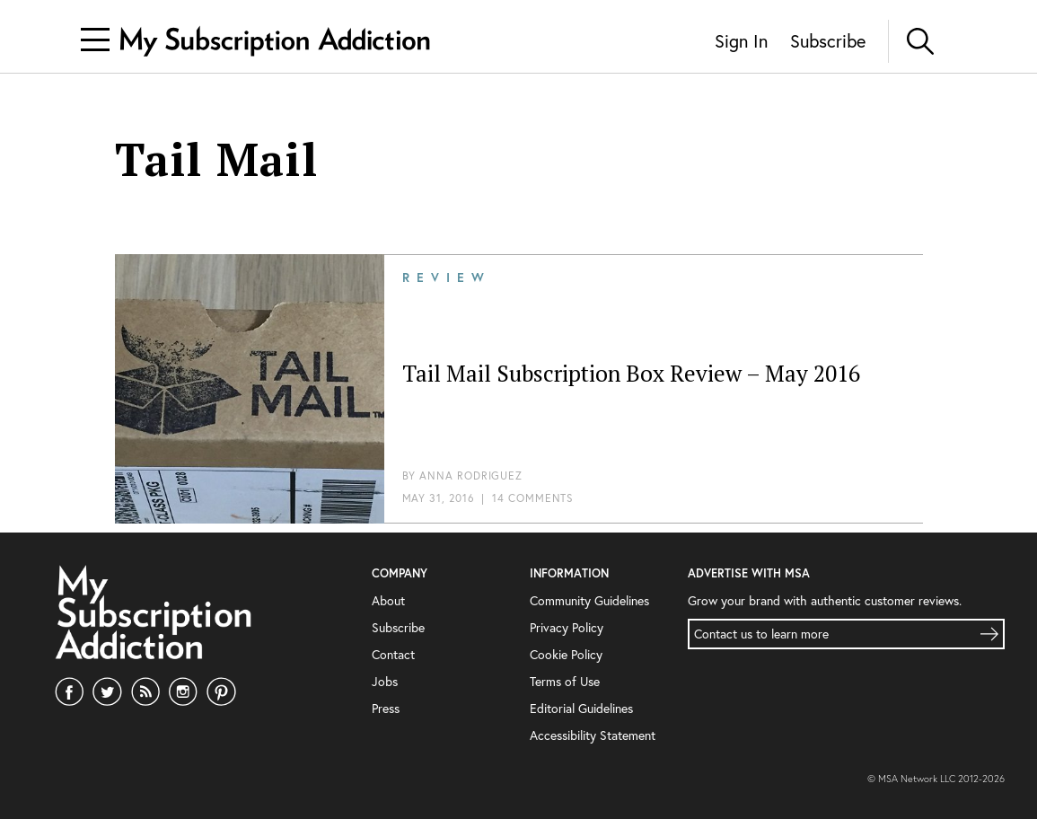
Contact (393, 654)
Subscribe (828, 41)
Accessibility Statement (592, 735)
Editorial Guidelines (581, 708)
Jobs (385, 681)
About (388, 600)
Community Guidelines (589, 600)
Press (386, 708)
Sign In (741, 41)
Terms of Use (565, 681)
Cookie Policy (566, 654)
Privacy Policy (566, 627)
